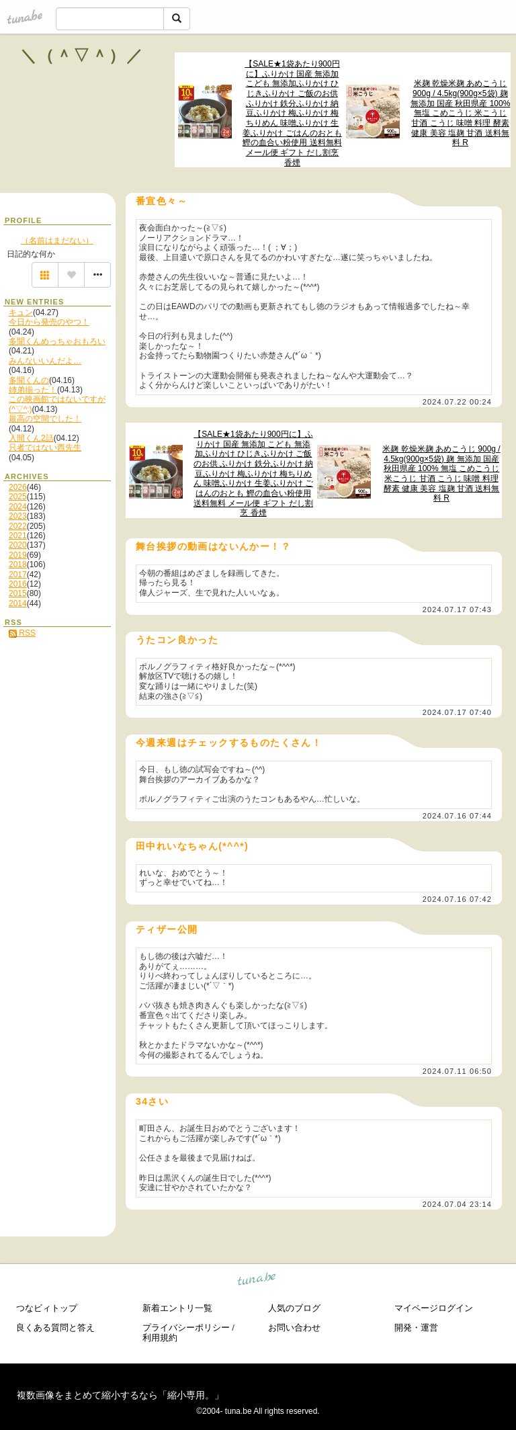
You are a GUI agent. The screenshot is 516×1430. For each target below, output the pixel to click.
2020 (18, 545)
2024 (18, 506)
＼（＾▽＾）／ (82, 55)
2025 (18, 496)
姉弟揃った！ (33, 389)
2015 (18, 593)
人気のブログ (294, 1308)
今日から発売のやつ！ (49, 322)
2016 (18, 584)
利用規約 (159, 1338)
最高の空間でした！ (45, 418)
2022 (18, 526)
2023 (18, 516)
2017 (18, 574)
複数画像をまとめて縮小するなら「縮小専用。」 (120, 1395)
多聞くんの (29, 380)
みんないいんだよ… (45, 361)
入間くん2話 (31, 438)
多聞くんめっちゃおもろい (57, 341)
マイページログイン (433, 1308)
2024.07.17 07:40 (457, 712)
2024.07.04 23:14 (457, 1204)
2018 (18, 564)
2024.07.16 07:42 (457, 899)
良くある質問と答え (55, 1327)
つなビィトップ (46, 1308)
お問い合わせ (294, 1327)
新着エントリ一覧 (177, 1308)
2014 (18, 603)
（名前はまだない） (57, 240)
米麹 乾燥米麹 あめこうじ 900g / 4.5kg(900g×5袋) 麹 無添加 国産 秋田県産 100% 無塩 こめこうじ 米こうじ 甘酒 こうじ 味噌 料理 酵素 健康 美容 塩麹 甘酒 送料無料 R (461, 113)
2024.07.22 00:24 (457, 402)
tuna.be (256, 1281)
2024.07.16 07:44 (457, 816)
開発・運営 (416, 1327)
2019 (18, 555)
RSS (22, 633)
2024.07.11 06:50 (457, 1071)
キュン (21, 312)
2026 (18, 487)
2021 (18, 535)
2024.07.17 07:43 (457, 609)
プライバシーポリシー (186, 1327)
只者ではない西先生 (45, 447)
